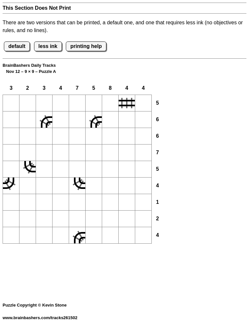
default (16, 46)
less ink (47, 46)
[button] (11, 103)
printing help (86, 46)
